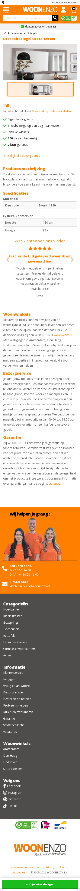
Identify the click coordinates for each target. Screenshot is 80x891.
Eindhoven (10, 762)
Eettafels (9, 636)
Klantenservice (13, 673)
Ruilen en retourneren (18, 712)
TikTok (12, 806)
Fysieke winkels (18, 132)
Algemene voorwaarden (25, 867)
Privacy (50, 867)
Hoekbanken (11, 609)
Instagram (15, 793)
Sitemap (64, 867)
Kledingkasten (12, 616)
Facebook (14, 786)
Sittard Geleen (13, 769)
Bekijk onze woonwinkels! (64, 2)
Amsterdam (11, 749)
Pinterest (14, 799)
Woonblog (19, 872)
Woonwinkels (16, 743)
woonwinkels (63, 335)
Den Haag (10, 756)
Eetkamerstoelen (15, 642)
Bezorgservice (13, 692)
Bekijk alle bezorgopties (21, 156)
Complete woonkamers (19, 649)
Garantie (54, 483)
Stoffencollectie (14, 725)
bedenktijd (23, 138)
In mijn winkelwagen (40, 884)
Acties (7, 655)
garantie (18, 145)
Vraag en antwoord (16, 686)
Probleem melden (15, 705)
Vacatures (10, 732)
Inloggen (9, 679)
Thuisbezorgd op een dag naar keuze (33, 126)
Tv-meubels (11, 629)
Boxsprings (11, 622)
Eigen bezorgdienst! (21, 119)
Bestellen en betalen (17, 699)
